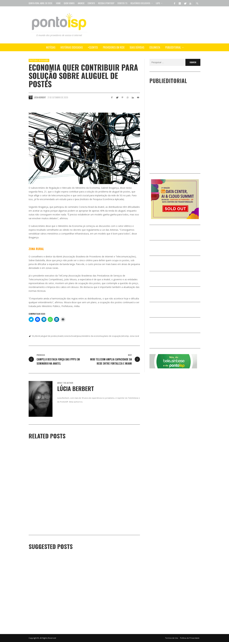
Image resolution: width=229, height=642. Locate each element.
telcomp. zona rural (130, 336)
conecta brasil (70, 336)
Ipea (79, 336)
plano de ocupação (112, 336)
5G (33, 336)
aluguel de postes (49, 336)
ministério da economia (92, 336)
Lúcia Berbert (40, 97)
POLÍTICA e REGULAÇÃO (39, 60)
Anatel (60, 336)
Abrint (37, 336)
